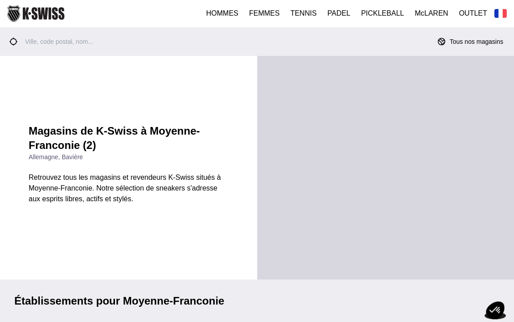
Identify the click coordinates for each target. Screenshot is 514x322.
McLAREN (431, 13)
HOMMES (222, 13)
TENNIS (303, 13)
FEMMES (264, 13)
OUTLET (473, 13)
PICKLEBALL (382, 13)
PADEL (338, 13)
